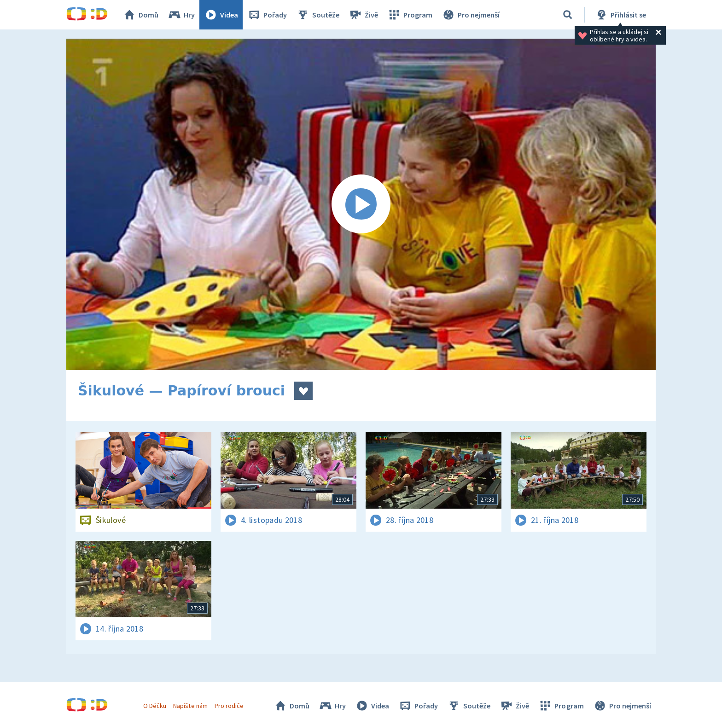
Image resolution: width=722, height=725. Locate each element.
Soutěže (317, 15)
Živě (363, 15)
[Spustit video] (361, 204)
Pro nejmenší (471, 15)
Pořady (267, 15)
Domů (140, 15)
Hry (181, 15)
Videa (221, 15)
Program (409, 15)
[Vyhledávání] (567, 14)
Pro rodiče (229, 706)
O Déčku (154, 706)
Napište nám (190, 706)
